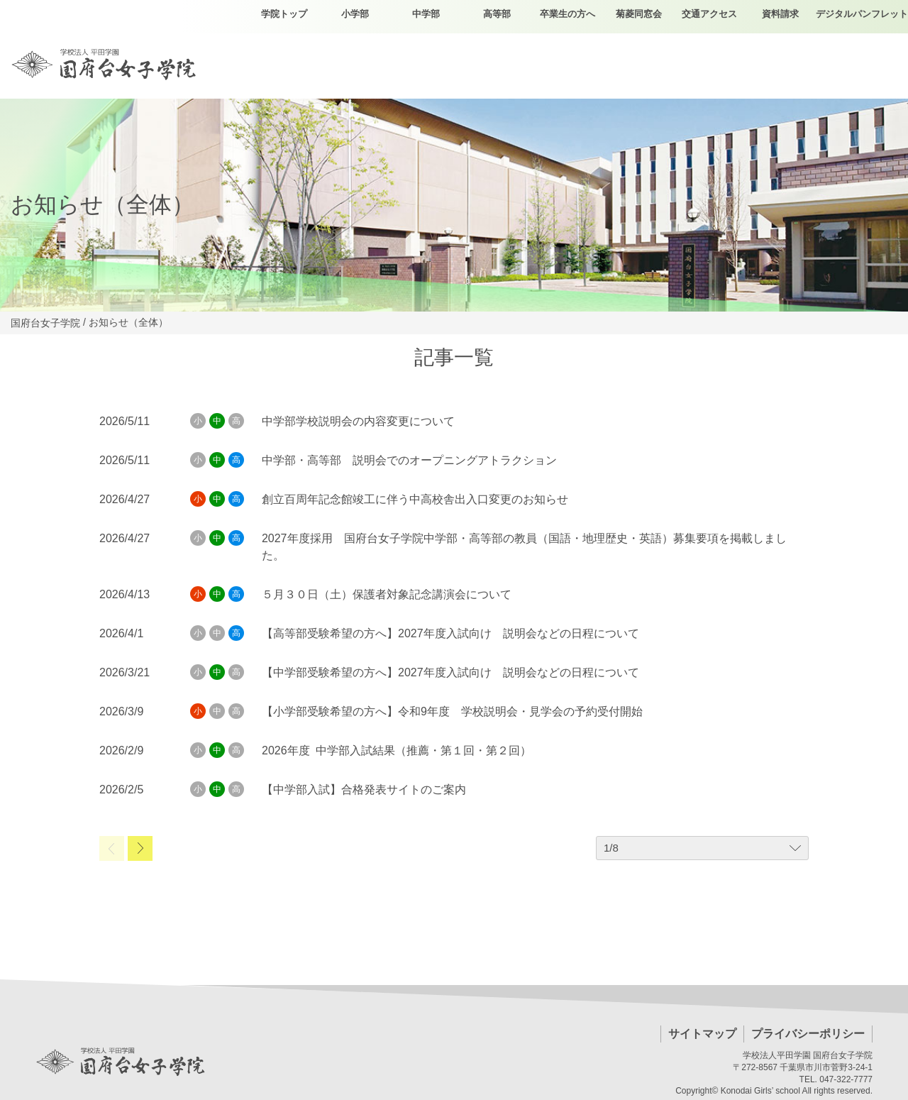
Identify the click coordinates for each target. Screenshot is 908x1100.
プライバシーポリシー (808, 1034)
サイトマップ (702, 1034)
